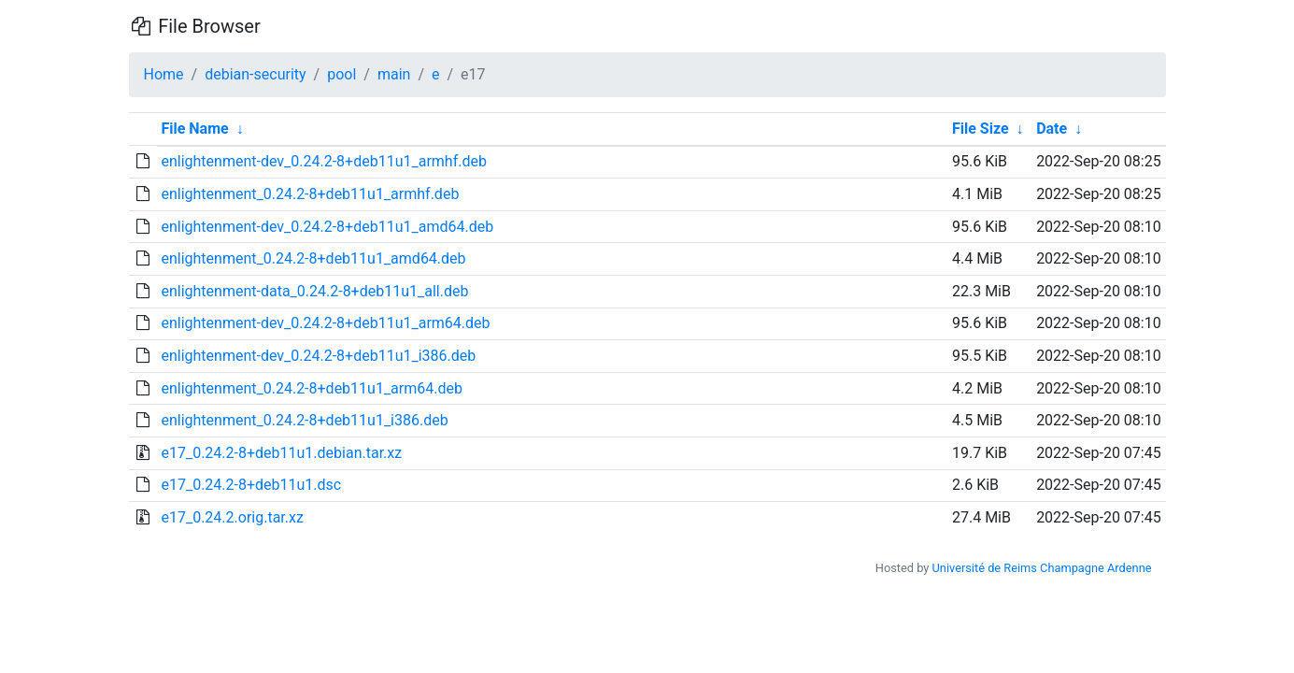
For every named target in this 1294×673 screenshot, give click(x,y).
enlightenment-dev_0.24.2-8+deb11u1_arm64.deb (325, 323)
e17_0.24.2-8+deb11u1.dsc (251, 485)
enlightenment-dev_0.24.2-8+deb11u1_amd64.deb (327, 227)
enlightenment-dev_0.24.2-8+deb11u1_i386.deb (318, 356)
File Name (194, 128)
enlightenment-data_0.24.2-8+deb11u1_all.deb (314, 291)
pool (341, 74)
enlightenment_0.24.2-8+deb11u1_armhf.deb (310, 194)
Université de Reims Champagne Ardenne (1042, 568)
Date (1051, 128)
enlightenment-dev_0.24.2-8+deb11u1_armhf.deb (323, 161)
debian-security (255, 74)
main (393, 74)
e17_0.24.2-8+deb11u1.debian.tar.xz (281, 453)
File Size (980, 128)
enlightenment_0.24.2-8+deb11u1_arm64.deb (311, 388)
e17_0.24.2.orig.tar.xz (232, 517)
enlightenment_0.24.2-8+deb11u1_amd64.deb (313, 258)
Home (164, 74)
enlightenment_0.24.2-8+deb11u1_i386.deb (304, 420)
